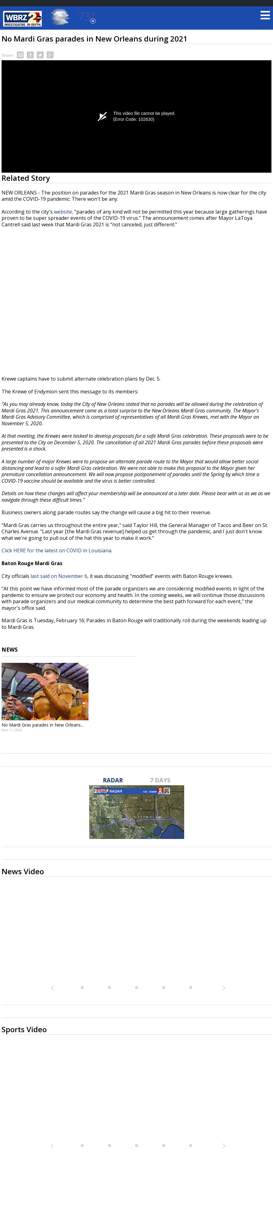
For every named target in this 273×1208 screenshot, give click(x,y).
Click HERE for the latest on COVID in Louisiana (56, 550)
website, (64, 211)
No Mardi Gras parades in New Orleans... (43, 725)
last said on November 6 (59, 576)
